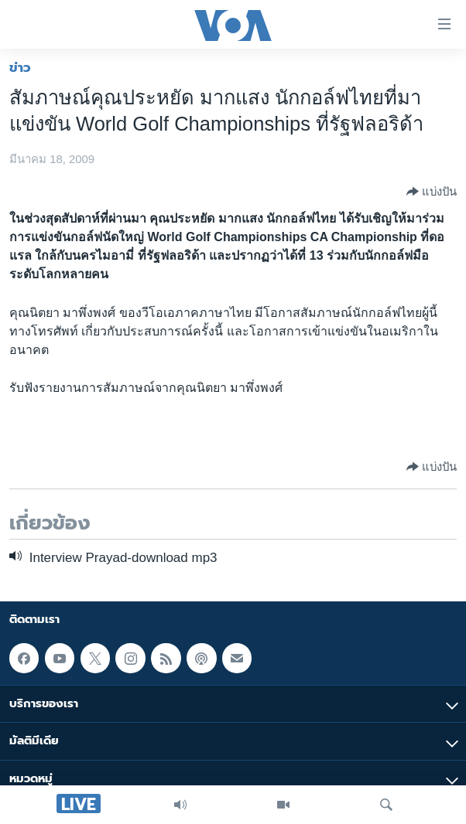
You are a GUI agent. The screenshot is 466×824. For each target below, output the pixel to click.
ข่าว (20, 67)
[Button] (431, 191)
